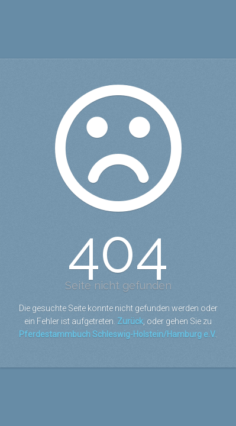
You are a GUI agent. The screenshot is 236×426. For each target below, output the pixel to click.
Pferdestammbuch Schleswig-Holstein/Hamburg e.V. (117, 334)
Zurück (130, 321)
